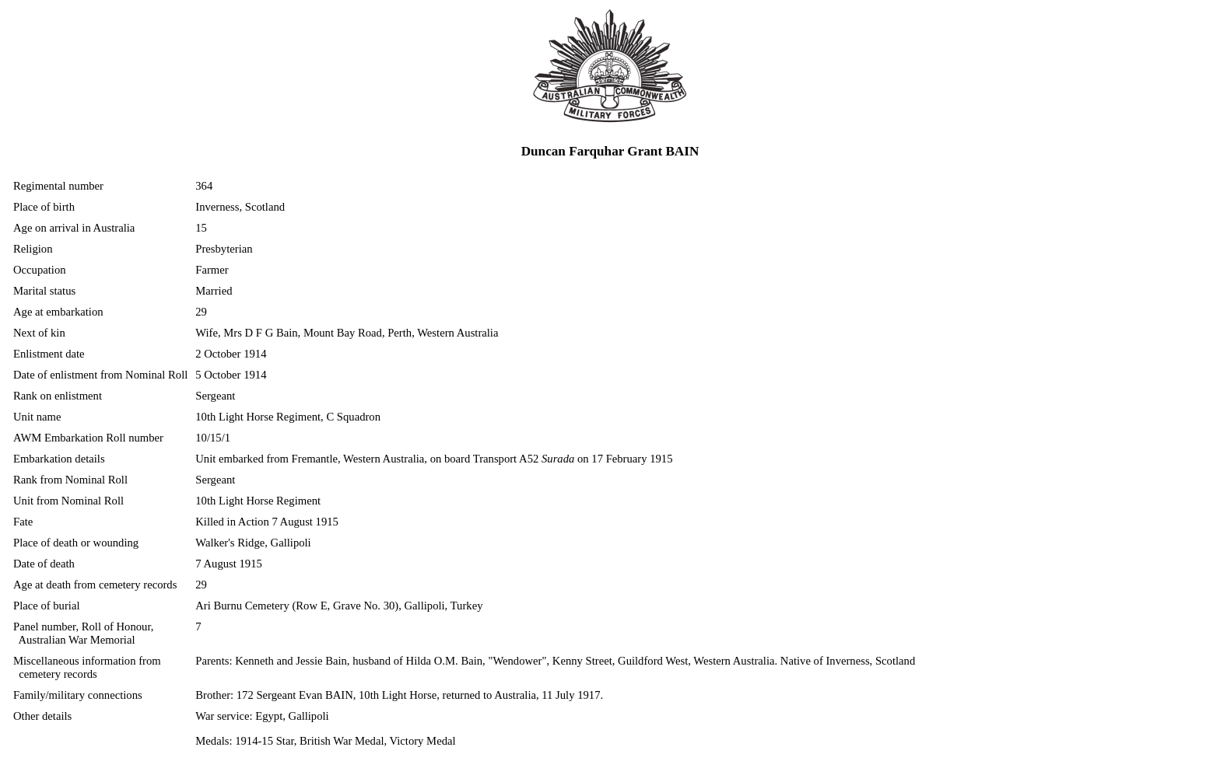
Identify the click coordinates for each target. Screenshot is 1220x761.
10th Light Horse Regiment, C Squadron (287, 416)
